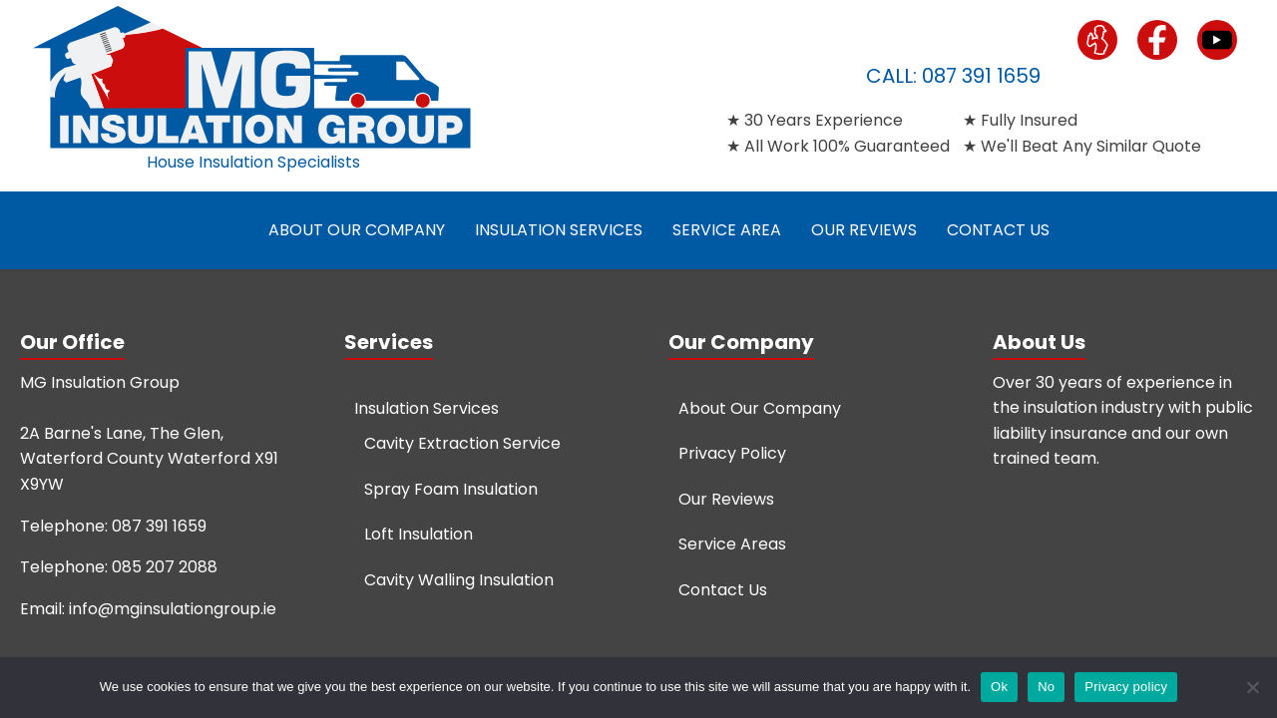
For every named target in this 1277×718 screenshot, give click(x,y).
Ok (999, 686)
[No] (1252, 687)
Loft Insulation (418, 534)
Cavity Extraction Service (462, 443)
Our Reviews (864, 229)
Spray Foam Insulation (451, 489)
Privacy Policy (732, 453)
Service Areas (732, 544)
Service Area (726, 229)
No (1046, 686)
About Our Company (356, 229)
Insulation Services (558, 229)
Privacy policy (1125, 686)
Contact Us (998, 229)
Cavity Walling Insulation (459, 579)
